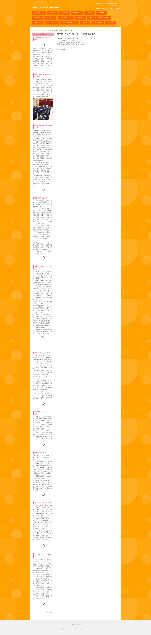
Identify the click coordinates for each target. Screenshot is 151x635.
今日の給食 (38, 22)
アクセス (89, 12)
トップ (34, 30)
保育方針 (52, 12)
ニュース (41, 30)
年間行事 (64, 12)
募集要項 (80, 17)
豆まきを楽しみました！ (42, 352)
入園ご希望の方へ (65, 17)
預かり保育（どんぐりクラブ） (44, 17)
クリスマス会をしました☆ (43, 503)
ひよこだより (52, 22)
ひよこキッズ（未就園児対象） (99, 17)
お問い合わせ (97, 22)
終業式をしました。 (40, 452)
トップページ (39, 12)
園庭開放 (101, 12)
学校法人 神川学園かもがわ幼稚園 (45, 8)
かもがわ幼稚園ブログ (69, 22)
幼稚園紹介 (76, 12)
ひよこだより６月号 (77, 40)
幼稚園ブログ (75, 624)
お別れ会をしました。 (41, 198)
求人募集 (110, 22)
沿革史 (85, 22)
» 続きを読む (48, 612)
